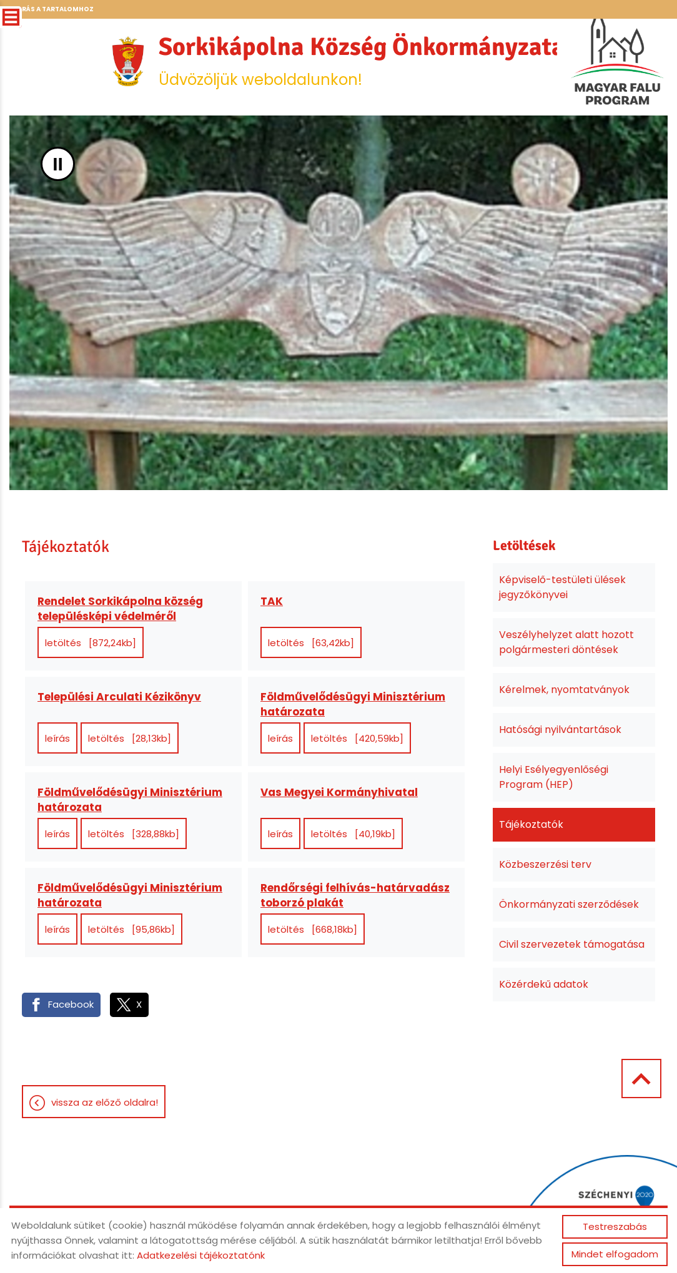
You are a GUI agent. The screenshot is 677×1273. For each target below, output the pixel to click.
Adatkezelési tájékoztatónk (201, 1255)
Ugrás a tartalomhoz (52, 9)
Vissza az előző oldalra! (104, 1102)
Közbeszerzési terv (545, 864)
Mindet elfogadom (614, 1254)
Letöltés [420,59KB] (357, 738)
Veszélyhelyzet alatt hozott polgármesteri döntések (566, 642)
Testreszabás (615, 1226)
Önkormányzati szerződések (569, 904)
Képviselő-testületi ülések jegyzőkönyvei (562, 587)
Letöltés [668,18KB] (312, 929)
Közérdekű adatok (543, 984)
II (57, 164)
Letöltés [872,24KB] (90, 642)
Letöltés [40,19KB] (353, 833)
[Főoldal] (128, 61)
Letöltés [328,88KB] (133, 833)
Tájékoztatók (531, 824)
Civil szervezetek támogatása (572, 944)
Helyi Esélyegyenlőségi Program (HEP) (553, 777)
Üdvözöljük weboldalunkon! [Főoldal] (362, 60)
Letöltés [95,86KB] (131, 929)
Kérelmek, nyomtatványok (564, 689)
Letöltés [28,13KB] (129, 738)
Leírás (57, 738)
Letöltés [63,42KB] (311, 642)
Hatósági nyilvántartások (560, 729)
